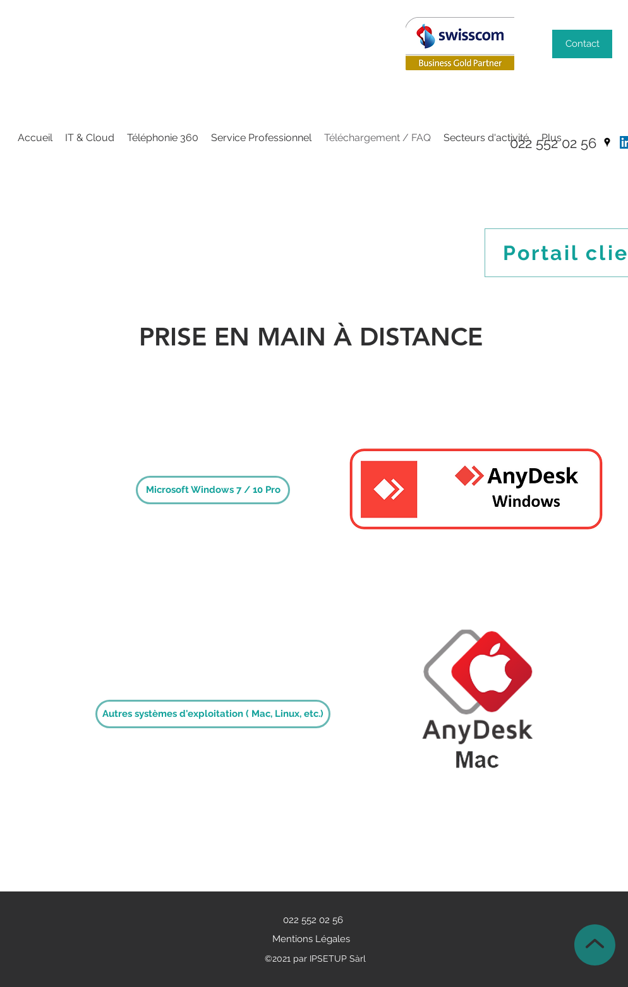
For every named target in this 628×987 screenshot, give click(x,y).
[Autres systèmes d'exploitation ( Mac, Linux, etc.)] (212, 714)
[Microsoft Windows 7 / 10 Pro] (213, 490)
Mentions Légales (311, 939)
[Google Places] (607, 142)
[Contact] (582, 44)
